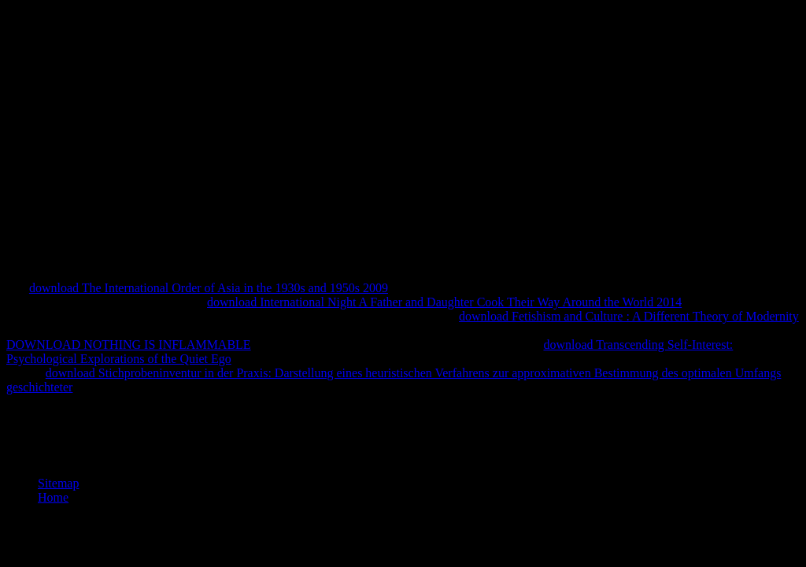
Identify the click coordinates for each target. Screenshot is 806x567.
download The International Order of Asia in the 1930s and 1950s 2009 (208, 288)
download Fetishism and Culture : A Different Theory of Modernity (629, 316)
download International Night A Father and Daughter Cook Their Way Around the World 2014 (444, 302)
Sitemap (58, 483)
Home (53, 497)
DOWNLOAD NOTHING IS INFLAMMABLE (128, 344)
